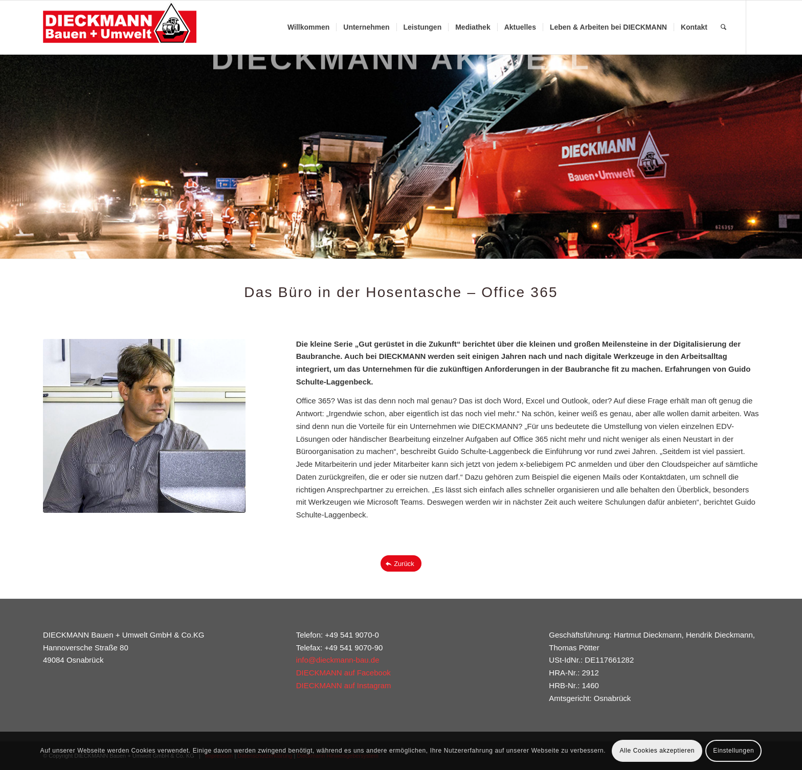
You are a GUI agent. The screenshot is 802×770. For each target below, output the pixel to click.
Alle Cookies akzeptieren (656, 750)
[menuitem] (308, 27)
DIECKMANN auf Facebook (343, 672)
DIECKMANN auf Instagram (343, 685)
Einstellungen (733, 750)
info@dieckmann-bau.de (338, 659)
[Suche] (723, 27)
